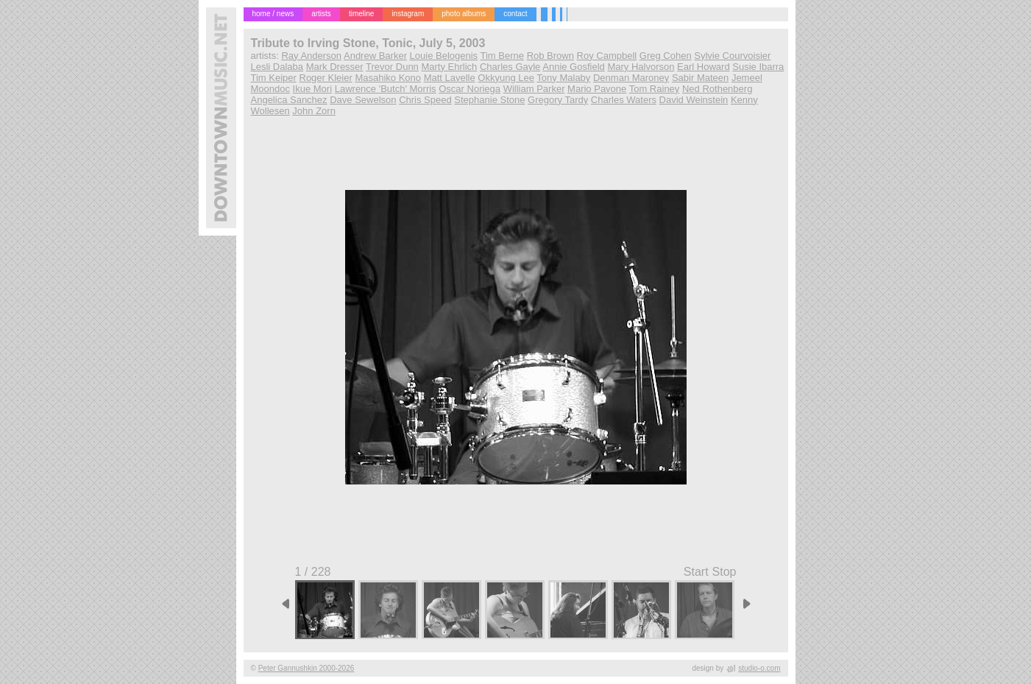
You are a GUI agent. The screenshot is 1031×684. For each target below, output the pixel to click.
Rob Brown (550, 55)
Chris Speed (425, 99)
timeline (361, 14)
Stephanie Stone (489, 99)
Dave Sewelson (363, 99)
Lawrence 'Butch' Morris (385, 88)
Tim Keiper (274, 77)
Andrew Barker (375, 55)
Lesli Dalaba (277, 66)
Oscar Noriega (469, 88)
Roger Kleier (326, 77)
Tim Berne (502, 55)
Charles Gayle (510, 66)
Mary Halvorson (640, 66)
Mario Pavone (596, 88)
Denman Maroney (631, 77)
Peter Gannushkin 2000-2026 (306, 668)
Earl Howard (703, 66)
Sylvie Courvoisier (732, 55)
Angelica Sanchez (289, 99)
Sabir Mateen (700, 77)
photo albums (464, 14)
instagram (408, 14)
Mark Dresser (335, 66)
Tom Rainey (654, 88)
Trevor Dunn (392, 66)
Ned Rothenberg (717, 88)
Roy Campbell (607, 55)
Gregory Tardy (558, 99)
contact (515, 14)
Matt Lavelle (449, 77)
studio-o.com (759, 668)
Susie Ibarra (758, 66)
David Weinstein (694, 99)
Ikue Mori (312, 88)
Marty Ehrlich (449, 66)
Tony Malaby (563, 77)
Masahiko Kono (388, 77)
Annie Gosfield (573, 66)
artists (321, 14)
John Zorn (314, 110)
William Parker (534, 88)
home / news (273, 14)
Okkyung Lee (506, 77)
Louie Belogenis (444, 55)
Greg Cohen (665, 55)
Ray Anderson (311, 55)
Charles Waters (623, 99)
